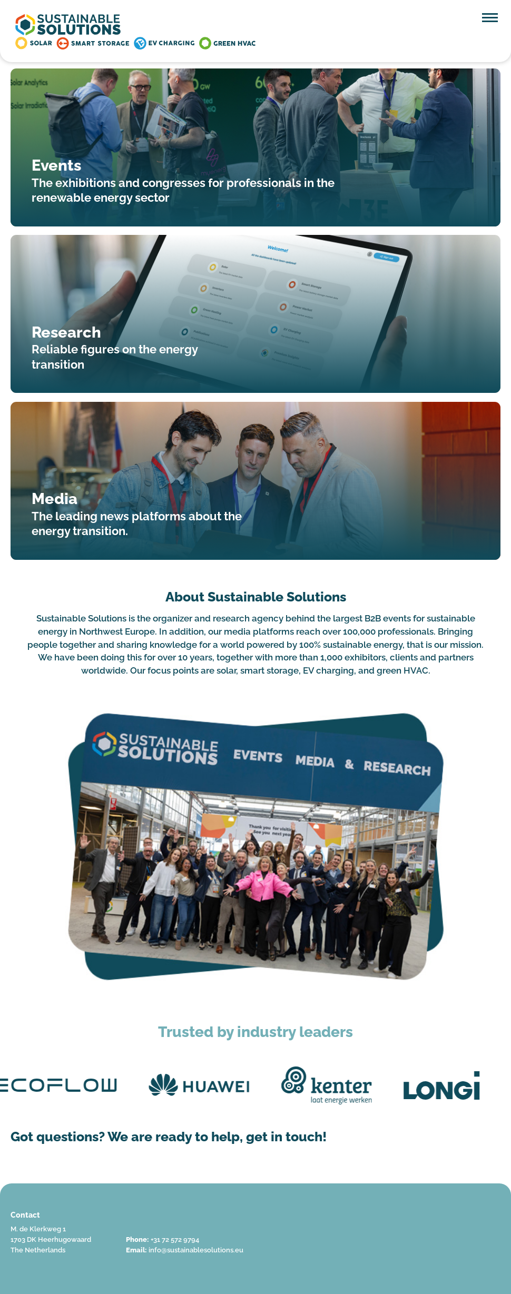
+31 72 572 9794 (175, 1239)
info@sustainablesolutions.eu (196, 1250)
